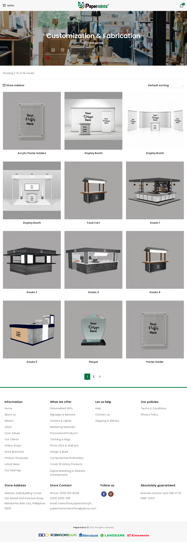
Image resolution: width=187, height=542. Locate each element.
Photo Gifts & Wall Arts (64, 445)
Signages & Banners (62, 414)
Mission (9, 421)
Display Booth (93, 153)
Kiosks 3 (93, 293)
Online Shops (13, 445)
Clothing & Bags (60, 439)
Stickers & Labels (60, 421)
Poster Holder (155, 362)
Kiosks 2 (31, 293)
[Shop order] (166, 86)
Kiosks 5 (31, 362)
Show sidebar (15, 85)
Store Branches (14, 452)
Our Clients (12, 439)
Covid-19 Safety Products (66, 464)
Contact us (102, 414)
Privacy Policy (149, 414)
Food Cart (93, 223)
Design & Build (59, 452)
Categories (95, 43)
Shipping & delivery (107, 421)
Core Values (12, 433)
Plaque (93, 362)
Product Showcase (16, 458)
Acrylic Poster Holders (32, 153)
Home (8, 408)
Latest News (12, 464)
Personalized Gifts (61, 408)
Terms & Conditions (153, 408)
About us (10, 414)
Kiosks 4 (155, 293)
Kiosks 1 (155, 223)
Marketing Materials (62, 427)
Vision (8, 427)
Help (98, 408)
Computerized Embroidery (67, 458)
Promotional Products (64, 433)
